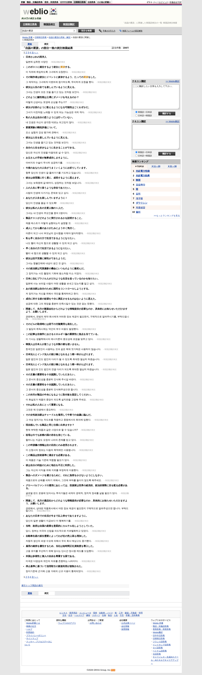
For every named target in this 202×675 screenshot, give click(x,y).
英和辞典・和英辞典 (162, 629)
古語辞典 (91, 2)
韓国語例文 (49, 24)
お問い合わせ (95, 623)
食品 (110, 615)
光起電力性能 (143, 171)
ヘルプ (29, 629)
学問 (141, 613)
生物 (104, 615)
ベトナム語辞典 (160, 651)
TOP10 (139, 166)
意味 (30, 44)
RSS (113, 670)
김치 (138, 193)
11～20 (155, 166)
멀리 (138, 212)
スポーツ (96, 615)
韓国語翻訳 (69, 24)
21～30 (172, 166)
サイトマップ (32, 638)
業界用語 (73, 613)
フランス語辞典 (160, 641)
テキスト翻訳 (139, 81)
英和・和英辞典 (51, 2)
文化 (64, 615)
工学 (121, 613)
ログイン (163, 2)
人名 (116, 615)
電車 (95, 613)
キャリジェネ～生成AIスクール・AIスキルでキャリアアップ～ (164, 660)
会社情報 (125, 626)
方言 (122, 615)
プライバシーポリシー (36, 635)
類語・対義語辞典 (35, 2)
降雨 (138, 180)
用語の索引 (37, 585)
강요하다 (140, 184)
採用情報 (125, 629)
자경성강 (140, 207)
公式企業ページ (128, 623)
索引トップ (26, 585)
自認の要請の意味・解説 (59, 37)
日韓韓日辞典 (80, 2)
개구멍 (139, 198)
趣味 (88, 615)
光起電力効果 (143, 175)
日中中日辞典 (66, 2)
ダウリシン (141, 203)
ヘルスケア (79, 615)
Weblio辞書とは (33, 623)
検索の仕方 (31, 626)
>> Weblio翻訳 (173, 81)
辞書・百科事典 (133, 615)
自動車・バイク (106, 613)
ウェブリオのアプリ (67, 623)
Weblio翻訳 (158, 632)
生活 (70, 615)
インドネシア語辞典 (162, 645)
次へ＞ (35, 52)
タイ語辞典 (158, 648)
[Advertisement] (121, 13)
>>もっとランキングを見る (167, 215)
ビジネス (63, 613)
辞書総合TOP (175, 2)
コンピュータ (85, 613)
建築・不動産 (131, 613)
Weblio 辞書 (27, 37)
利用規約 (30, 632)
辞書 (23, 2)
